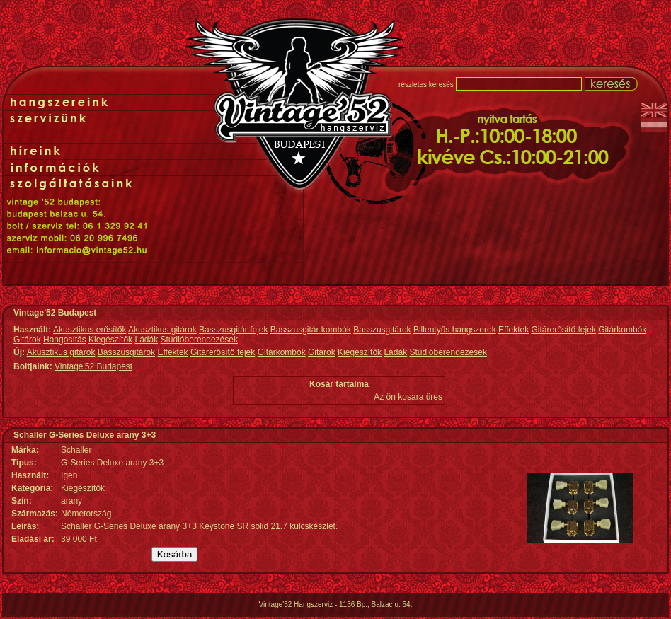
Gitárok (27, 340)
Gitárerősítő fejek (564, 330)
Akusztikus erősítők (89, 330)
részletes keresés (426, 84)
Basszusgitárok (382, 330)
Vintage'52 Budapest (93, 366)
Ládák (146, 340)
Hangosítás (64, 340)
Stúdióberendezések (199, 340)
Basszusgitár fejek (233, 330)
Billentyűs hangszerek (454, 330)
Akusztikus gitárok (162, 330)
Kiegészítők (110, 340)
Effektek (513, 330)
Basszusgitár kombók (310, 330)
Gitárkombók (622, 330)
